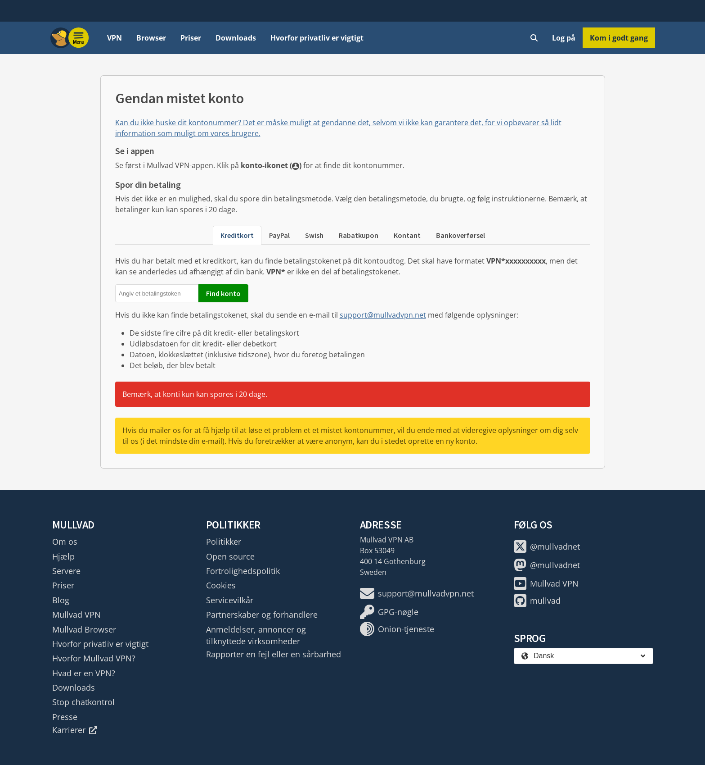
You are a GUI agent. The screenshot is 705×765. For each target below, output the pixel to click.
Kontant (407, 235)
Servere (66, 570)
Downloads (236, 38)
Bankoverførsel (460, 235)
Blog (60, 600)
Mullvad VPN (76, 614)
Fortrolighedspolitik (243, 570)
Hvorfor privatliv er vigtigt (317, 38)
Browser (151, 38)
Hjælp (63, 556)
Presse (64, 716)
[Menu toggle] (78, 37)
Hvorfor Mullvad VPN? (93, 658)
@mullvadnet (547, 546)
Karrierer (74, 729)
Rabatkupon (358, 235)
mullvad (537, 600)
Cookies (221, 585)
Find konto (223, 293)
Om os (64, 541)
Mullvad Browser (84, 629)
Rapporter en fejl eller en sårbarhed (273, 654)
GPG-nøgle (389, 612)
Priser (190, 38)
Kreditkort (237, 235)
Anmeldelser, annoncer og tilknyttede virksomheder (256, 635)
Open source (230, 556)
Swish (314, 235)
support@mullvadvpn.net (383, 315)
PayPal (279, 235)
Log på (563, 38)
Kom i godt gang (619, 38)
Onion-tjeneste (397, 629)
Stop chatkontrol (83, 702)
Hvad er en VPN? (83, 673)
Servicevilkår (229, 600)
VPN (114, 38)
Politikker (223, 541)
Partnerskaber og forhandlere (262, 614)
